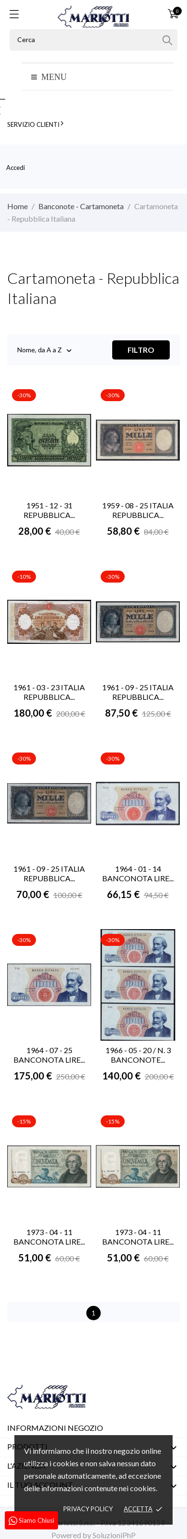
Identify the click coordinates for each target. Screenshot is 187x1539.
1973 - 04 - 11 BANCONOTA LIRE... (49, 1236)
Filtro (141, 349)
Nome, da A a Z (39, 351)
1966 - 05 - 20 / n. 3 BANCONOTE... (138, 1054)
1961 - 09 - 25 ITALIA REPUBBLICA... (138, 692)
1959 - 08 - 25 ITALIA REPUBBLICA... (138, 510)
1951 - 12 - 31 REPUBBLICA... (49, 510)
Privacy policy (88, 1509)
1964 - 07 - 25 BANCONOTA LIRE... (49, 1054)
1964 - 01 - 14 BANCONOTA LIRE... (138, 873)
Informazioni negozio (55, 1427)
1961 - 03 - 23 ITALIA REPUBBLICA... (49, 692)
